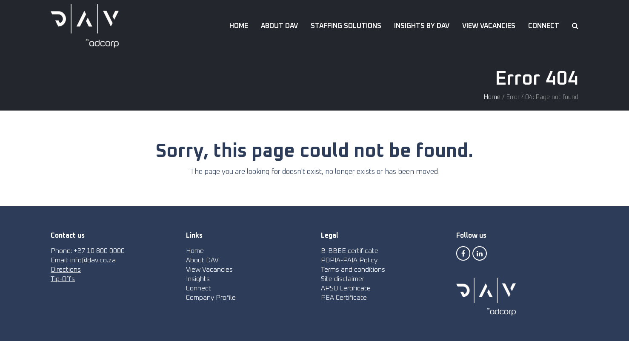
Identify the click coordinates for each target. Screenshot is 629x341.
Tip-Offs (63, 279)
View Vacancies (209, 269)
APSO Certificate (346, 288)
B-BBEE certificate (349, 250)
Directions (66, 269)
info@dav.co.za (93, 260)
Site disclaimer (342, 279)
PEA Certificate (344, 297)
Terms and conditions (353, 269)
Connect (198, 288)
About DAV (202, 260)
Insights (198, 279)
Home (492, 97)
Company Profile (211, 297)
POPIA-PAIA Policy (349, 260)
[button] (575, 26)
